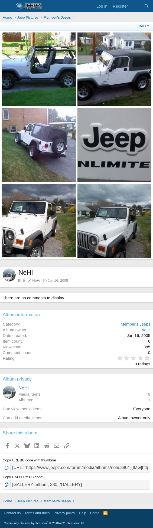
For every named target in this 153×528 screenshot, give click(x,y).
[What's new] (136, 6)
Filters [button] (141, 26)
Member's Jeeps (135, 324)
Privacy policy (64, 513)
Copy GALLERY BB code (22, 477)
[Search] (146, 6)
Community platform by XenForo (44, 523)
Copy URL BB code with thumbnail (30, 460)
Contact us (12, 513)
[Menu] (7, 6)
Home (95, 513)
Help (82, 513)
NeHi (36, 280)
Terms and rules (37, 513)
